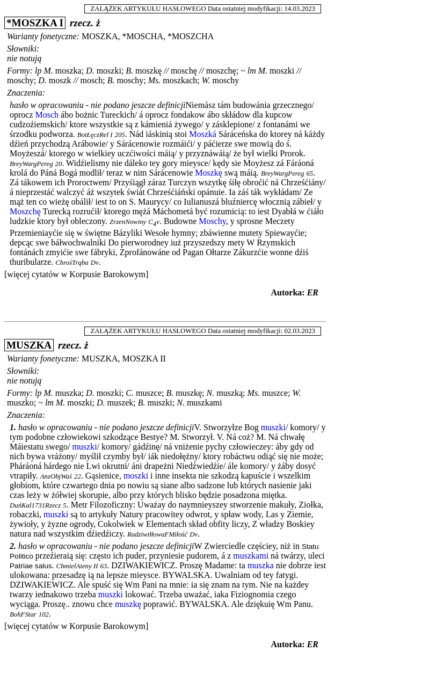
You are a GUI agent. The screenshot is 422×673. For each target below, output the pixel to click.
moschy (20, 80)
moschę (184, 70)
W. (206, 80)
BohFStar (23, 614)
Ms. (154, 80)
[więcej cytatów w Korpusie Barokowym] (76, 274)
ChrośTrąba (71, 262)
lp (38, 70)
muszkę (189, 392)
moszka (68, 70)
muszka (68, 392)
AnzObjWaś (56, 476)
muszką (229, 392)
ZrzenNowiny (128, 222)
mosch (91, 80)
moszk (60, 80)
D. (90, 70)
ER (312, 292)
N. (211, 392)
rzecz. (81, 22)
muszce (149, 392)
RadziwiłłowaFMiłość (157, 534)
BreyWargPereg (31, 164)
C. (130, 392)
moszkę (148, 70)
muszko (20, 402)
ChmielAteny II (77, 566)
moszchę (221, 70)
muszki (160, 402)
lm (252, 70)
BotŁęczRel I (95, 135)
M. (48, 70)
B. (129, 70)
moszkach (180, 80)
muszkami (204, 402)
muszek (120, 402)
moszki (109, 70)
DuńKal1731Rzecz (35, 505)
